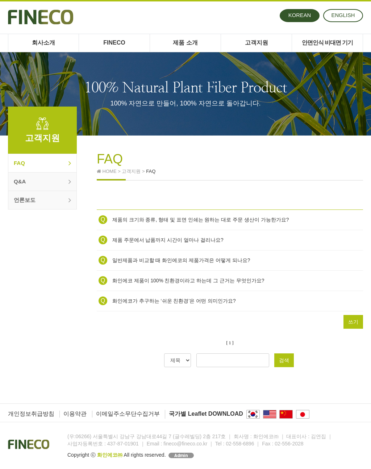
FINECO (114, 43)
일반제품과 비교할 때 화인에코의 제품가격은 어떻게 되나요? (174, 260)
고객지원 (256, 43)
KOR (300, 15)
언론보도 (42, 200)
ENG (344, 15)
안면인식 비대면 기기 (327, 43)
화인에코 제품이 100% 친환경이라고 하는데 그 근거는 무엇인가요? (182, 280)
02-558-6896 (241, 444)
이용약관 (75, 414)
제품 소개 (185, 43)
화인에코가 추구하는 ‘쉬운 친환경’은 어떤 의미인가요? (167, 301)
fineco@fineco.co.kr (185, 444)
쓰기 (353, 322)
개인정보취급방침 (31, 414)
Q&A (42, 182)
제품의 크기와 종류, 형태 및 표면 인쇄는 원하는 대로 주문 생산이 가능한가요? (194, 220)
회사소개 (43, 43)
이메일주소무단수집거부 (128, 414)
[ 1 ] (230, 342)
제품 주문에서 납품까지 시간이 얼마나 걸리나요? (161, 240)
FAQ (42, 163)
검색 (284, 360)
